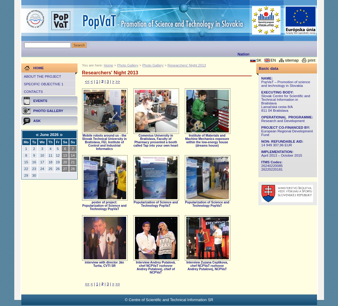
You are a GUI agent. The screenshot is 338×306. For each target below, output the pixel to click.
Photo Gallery (127, 65)
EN (273, 60)
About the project (42, 76)
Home (108, 65)
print (312, 60)
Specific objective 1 (44, 84)
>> (118, 81)
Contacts (33, 91)
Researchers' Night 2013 (186, 65)
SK (258, 60)
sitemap (292, 60)
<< (87, 81)
